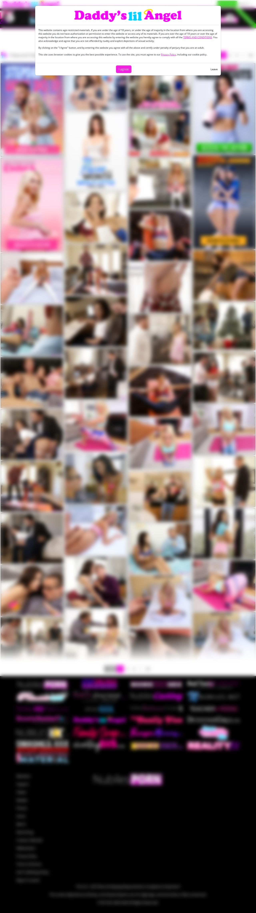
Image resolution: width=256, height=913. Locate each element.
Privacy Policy (168, 54)
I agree (124, 69)
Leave (214, 69)
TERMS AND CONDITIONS (197, 37)
